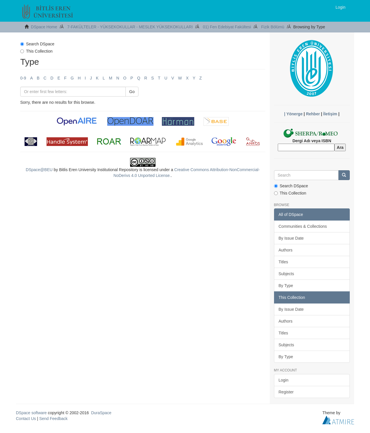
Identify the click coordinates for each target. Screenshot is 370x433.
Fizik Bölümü (272, 27)
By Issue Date (291, 238)
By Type (286, 285)
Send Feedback (53, 418)
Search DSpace (37, 44)
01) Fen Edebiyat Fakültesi (227, 27)
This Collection (36, 51)
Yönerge (294, 114)
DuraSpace (101, 412)
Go (132, 91)
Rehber (313, 114)
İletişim (330, 114)
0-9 (23, 78)
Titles (283, 262)
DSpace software (31, 412)
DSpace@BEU (39, 169)
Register (286, 392)
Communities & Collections (303, 226)
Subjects (286, 273)
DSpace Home (44, 27)
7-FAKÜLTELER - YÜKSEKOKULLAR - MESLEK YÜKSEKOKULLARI (130, 27)
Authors (286, 250)
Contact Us (26, 418)
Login (283, 380)
